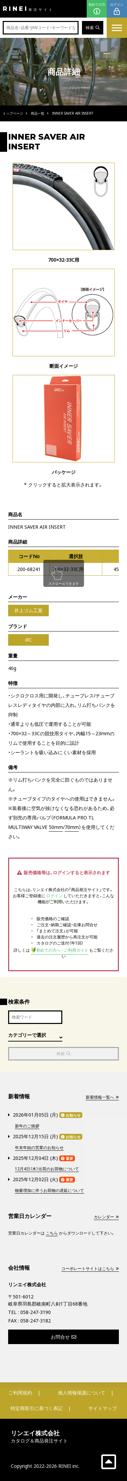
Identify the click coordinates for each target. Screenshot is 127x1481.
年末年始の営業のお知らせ (39, 1147)
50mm (56, 827)
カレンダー (106, 1217)
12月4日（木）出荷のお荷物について (47, 1169)
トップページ (13, 113)
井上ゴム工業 (28, 610)
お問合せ (63, 1337)
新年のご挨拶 (27, 1126)
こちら (52, 1233)
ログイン (117, 9)
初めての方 (97, 9)
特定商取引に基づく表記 (36, 1408)
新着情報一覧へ (102, 1097)
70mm (72, 827)
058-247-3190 (35, 1312)
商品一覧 (37, 113)
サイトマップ (102, 1408)
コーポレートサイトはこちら (90, 1268)
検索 (93, 27)
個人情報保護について (81, 1392)
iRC (28, 640)
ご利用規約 (20, 1392)
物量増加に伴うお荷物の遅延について (49, 1190)
